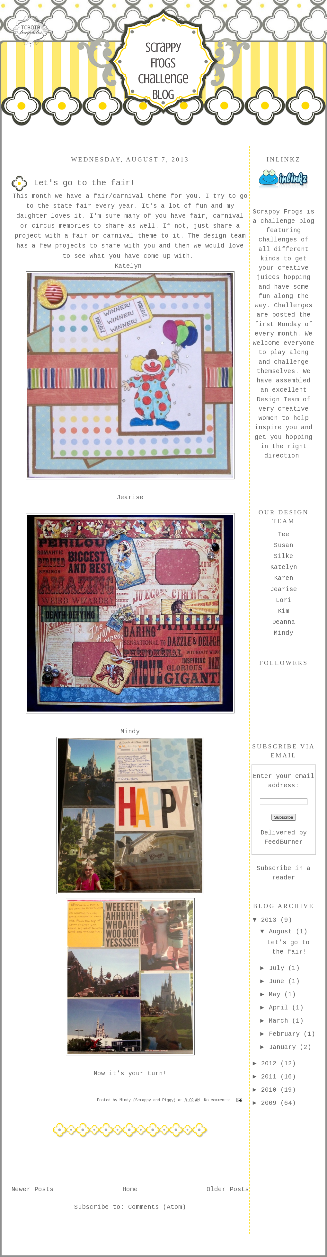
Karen (283, 578)
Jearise (283, 589)
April (280, 1007)
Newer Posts (32, 1189)
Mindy (283, 633)
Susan (283, 545)
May (276, 994)
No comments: (218, 1100)
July (278, 968)
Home (130, 1189)
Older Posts (228, 1189)
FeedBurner (283, 842)
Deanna (283, 622)
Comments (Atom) (157, 1207)
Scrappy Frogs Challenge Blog (163, 70)
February (286, 1034)
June (278, 981)
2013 (270, 920)
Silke (283, 556)
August (282, 931)
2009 (270, 1103)
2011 (270, 1076)
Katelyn (283, 567)
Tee (283, 534)
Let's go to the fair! (84, 183)
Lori (283, 600)
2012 (270, 1063)
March (280, 1021)
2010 (270, 1090)
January (284, 1047)
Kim (283, 611)
